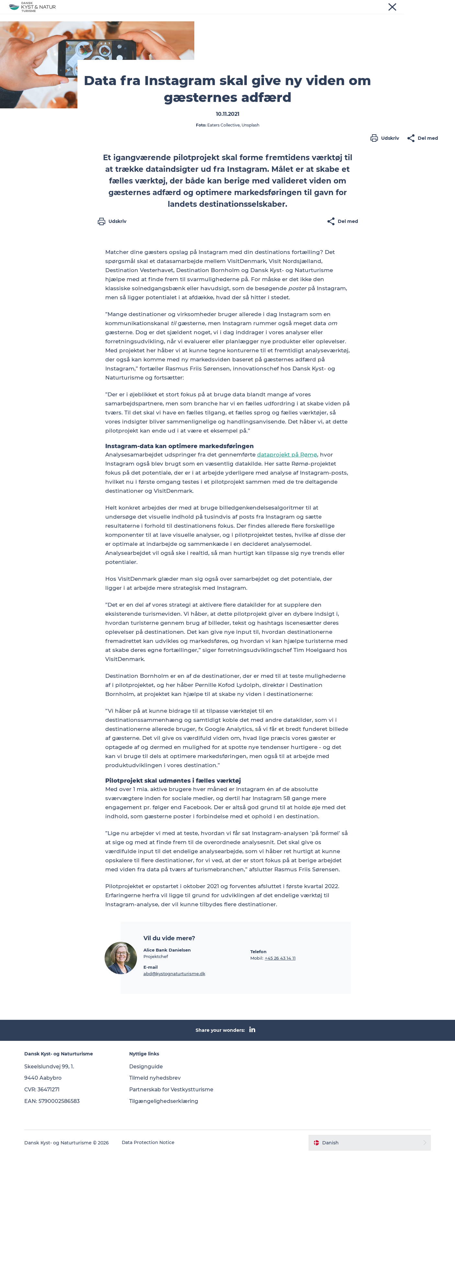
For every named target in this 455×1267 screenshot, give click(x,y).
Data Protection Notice (151, 1254)
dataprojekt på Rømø (287, 566)
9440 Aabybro (46, 1190)
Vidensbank (235, 15)
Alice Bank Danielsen (167, 1061)
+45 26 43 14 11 (280, 1069)
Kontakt (296, 15)
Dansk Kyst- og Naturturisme (40, 36)
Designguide (147, 1178)
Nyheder (159, 15)
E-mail (150, 1078)
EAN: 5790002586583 (55, 1213)
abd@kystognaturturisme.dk (174, 1085)
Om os (268, 15)
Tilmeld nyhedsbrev (156, 1190)
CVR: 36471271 (45, 1201)
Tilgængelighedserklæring (165, 1213)
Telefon (258, 1063)
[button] (386, 280)
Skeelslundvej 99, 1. (52, 1178)
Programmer (195, 15)
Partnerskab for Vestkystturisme (174, 1201)
